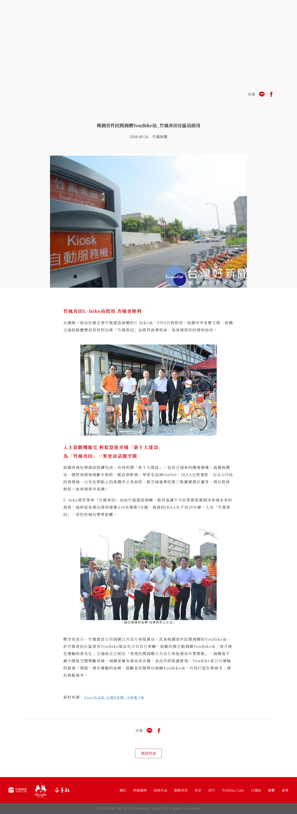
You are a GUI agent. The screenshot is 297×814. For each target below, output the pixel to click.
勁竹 (211, 790)
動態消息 (181, 790)
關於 (123, 790)
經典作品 (160, 790)
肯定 (198, 790)
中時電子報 (135, 697)
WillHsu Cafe (233, 790)
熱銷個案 (140, 790)
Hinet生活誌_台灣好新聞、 (105, 697)
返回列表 (148, 753)
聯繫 (271, 790)
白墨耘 (256, 790)
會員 (285, 790)
